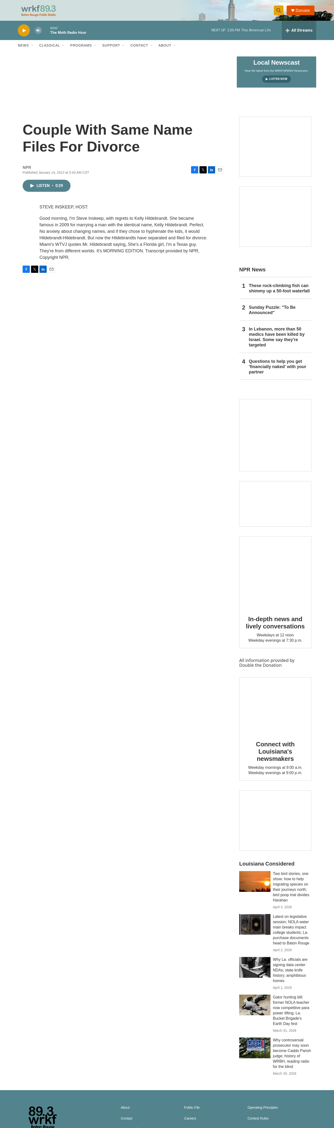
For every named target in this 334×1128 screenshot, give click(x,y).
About (165, 50)
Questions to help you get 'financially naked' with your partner (277, 371)
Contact (139, 50)
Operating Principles (263, 1112)
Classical (49, 50)
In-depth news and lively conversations (275, 627)
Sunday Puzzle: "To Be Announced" (272, 315)
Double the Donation (260, 670)
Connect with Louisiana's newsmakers (275, 756)
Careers (190, 1123)
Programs (81, 50)
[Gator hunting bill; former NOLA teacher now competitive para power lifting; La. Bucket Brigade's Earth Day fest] (254, 1009)
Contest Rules (258, 1123)
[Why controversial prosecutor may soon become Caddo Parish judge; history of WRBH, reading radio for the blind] (254, 1052)
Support (111, 50)
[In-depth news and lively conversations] (275, 577)
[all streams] (299, 35)
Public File (192, 1112)
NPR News (252, 274)
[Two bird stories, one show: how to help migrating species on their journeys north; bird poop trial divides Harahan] (254, 886)
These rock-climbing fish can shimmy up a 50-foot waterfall (279, 293)
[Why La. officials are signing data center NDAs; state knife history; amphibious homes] (254, 972)
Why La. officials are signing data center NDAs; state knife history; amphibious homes (290, 974)
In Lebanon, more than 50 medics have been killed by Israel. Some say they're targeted (277, 341)
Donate (303, 12)
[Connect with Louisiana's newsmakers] (275, 710)
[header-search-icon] (279, 13)
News (23, 50)
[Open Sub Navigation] (32, 50)
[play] (24, 35)
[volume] (38, 35)
